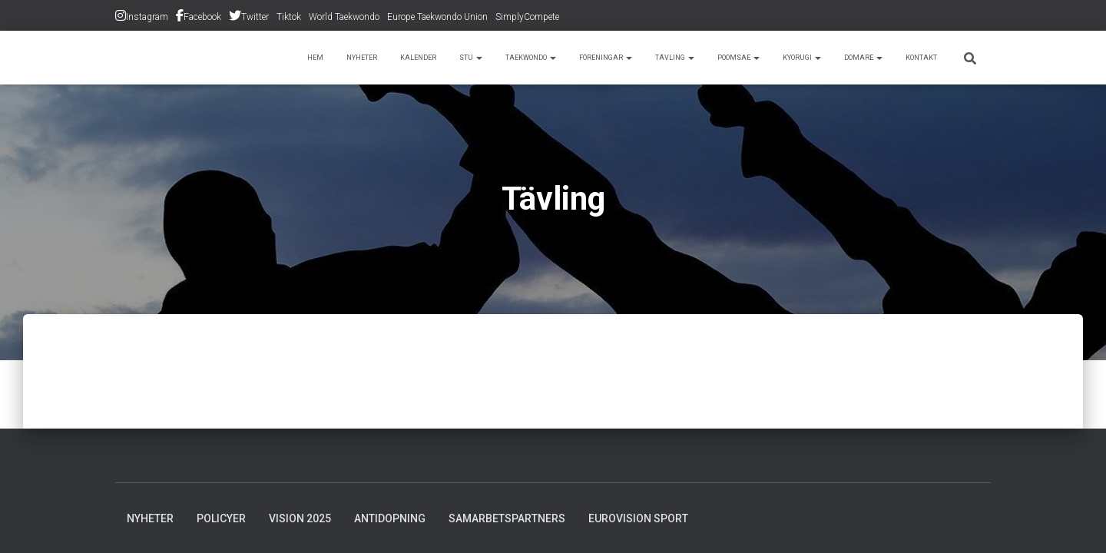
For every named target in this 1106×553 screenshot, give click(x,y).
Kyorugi (777, 57)
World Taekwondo (344, 17)
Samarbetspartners (507, 518)
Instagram (147, 17)
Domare (849, 57)
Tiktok (288, 17)
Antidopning (390, 518)
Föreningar (551, 57)
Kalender (333, 57)
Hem (214, 57)
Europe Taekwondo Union (437, 17)
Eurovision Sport (638, 518)
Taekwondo (462, 57)
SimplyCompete (527, 17)
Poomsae (703, 57)
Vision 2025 (300, 518)
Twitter (255, 17)
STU (392, 57)
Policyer (221, 518)
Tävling (631, 57)
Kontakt (916, 57)
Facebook (202, 17)
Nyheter (267, 57)
